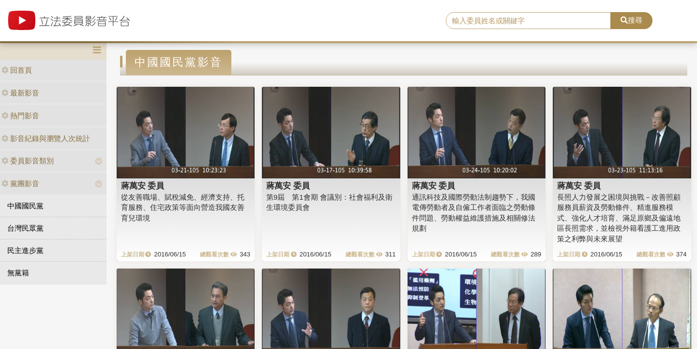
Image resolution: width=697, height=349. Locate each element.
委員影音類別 (27, 161)
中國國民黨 (25, 206)
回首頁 (16, 70)
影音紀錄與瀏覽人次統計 (45, 138)
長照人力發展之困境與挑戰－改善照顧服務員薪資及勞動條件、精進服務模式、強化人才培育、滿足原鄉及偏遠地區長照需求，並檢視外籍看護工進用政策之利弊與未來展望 (619, 218)
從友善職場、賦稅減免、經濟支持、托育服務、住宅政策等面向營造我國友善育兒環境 (182, 207)
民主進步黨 (25, 250)
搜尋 (631, 20)
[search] (528, 21)
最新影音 (20, 93)
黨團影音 (20, 183)
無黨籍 (18, 273)
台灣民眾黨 (25, 228)
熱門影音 (20, 115)
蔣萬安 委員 (143, 185)
